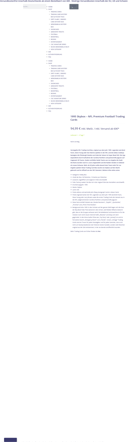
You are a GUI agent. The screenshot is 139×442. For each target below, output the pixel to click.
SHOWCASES (55, 29)
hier (99, 231)
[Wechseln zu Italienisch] (107, 6)
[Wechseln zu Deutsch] (95, 6)
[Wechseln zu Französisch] (103, 6)
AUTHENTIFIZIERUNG (55, 54)
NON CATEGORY (56, 49)
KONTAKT (109, 251)
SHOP (50, 9)
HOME (50, 7)
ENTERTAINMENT (56, 42)
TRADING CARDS (56, 12)
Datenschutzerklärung (113, 263)
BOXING (53, 39)
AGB (107, 256)
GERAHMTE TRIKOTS (57, 32)
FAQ (49, 57)
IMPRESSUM (110, 253)
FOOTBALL (54, 34)
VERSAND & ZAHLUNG (113, 258)
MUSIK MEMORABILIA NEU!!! (60, 47)
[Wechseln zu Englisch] (99, 6)
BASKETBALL (55, 37)
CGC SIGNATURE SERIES (58, 44)
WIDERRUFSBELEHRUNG (114, 261)
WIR (49, 52)
